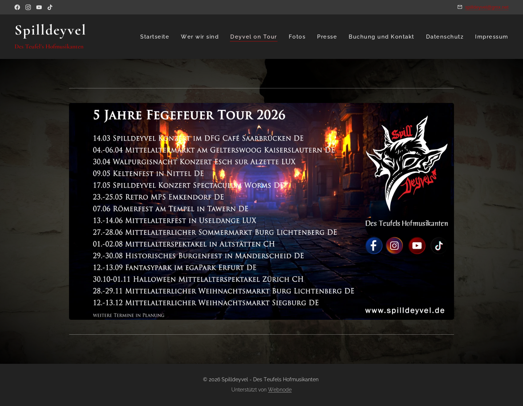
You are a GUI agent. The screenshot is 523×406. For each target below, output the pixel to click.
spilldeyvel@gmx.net (486, 7)
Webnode (280, 390)
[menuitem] (156, 37)
